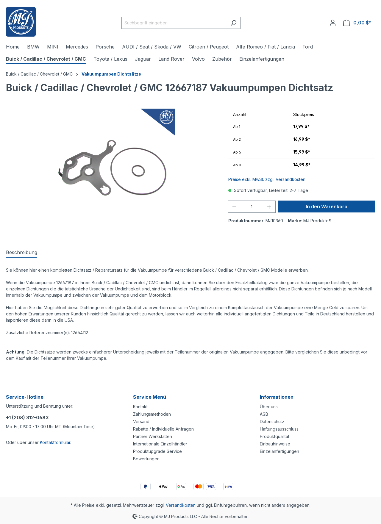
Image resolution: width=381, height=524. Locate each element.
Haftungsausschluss (279, 428)
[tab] (21, 252)
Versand (141, 421)
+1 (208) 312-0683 (27, 417)
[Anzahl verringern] (234, 207)
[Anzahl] (251, 207)
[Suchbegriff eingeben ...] (174, 23)
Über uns (269, 406)
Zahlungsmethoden (152, 414)
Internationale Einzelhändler (160, 443)
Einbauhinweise (275, 443)
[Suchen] (234, 23)
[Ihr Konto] (333, 22)
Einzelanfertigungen (279, 451)
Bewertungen (146, 458)
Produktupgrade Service (157, 451)
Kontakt (140, 406)
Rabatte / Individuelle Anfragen (163, 428)
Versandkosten (181, 505)
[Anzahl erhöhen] (269, 207)
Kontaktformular (55, 442)
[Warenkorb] (357, 23)
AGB (264, 414)
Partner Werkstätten (152, 436)
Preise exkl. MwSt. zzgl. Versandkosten (266, 179)
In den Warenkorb (326, 206)
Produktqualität (274, 436)
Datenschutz (272, 421)
